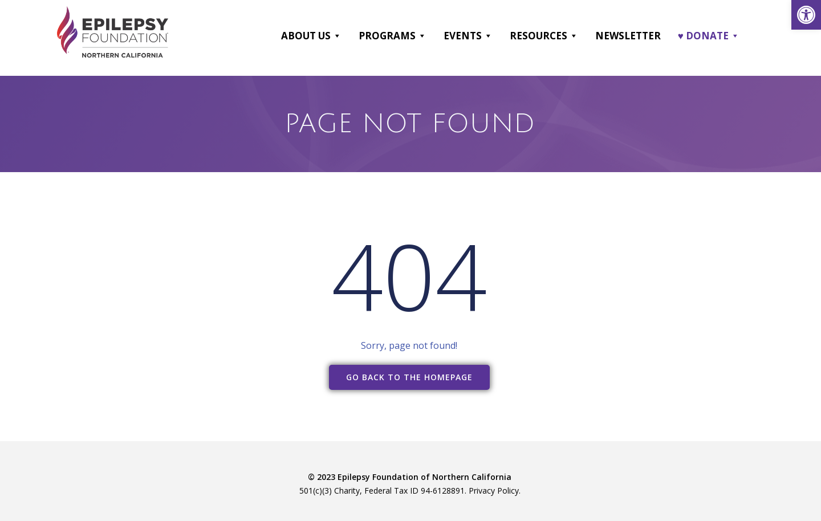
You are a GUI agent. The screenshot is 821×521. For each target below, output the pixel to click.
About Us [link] (311, 36)
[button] (337, 36)
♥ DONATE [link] (708, 36)
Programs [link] (392, 36)
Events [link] (468, 36)
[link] (806, 15)
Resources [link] (544, 36)
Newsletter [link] (628, 35)
